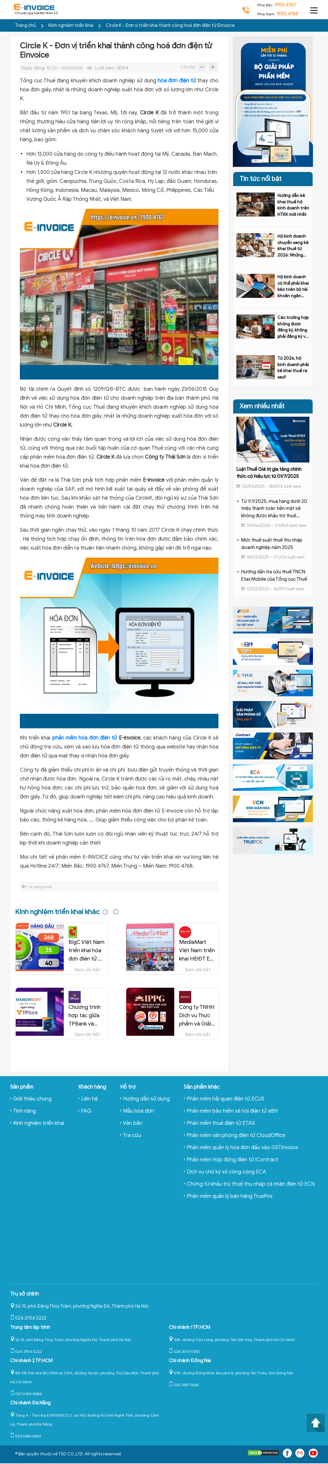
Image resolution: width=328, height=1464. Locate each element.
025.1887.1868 (184, 1384)
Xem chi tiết (87, 969)
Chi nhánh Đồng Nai (190, 1360)
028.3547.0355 (184, 1351)
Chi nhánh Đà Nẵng (30, 1403)
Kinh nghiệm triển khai (71, 25)
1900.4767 (285, 5)
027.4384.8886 (26, 1393)
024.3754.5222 (28, 1318)
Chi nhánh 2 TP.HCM (31, 1360)
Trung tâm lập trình (30, 1327)
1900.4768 (287, 14)
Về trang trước (40, 887)
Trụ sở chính (24, 1294)
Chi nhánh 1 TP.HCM (189, 1327)
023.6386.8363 (25, 1436)
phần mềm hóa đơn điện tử (84, 738)
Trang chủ (25, 25)
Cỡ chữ (187, 67)
